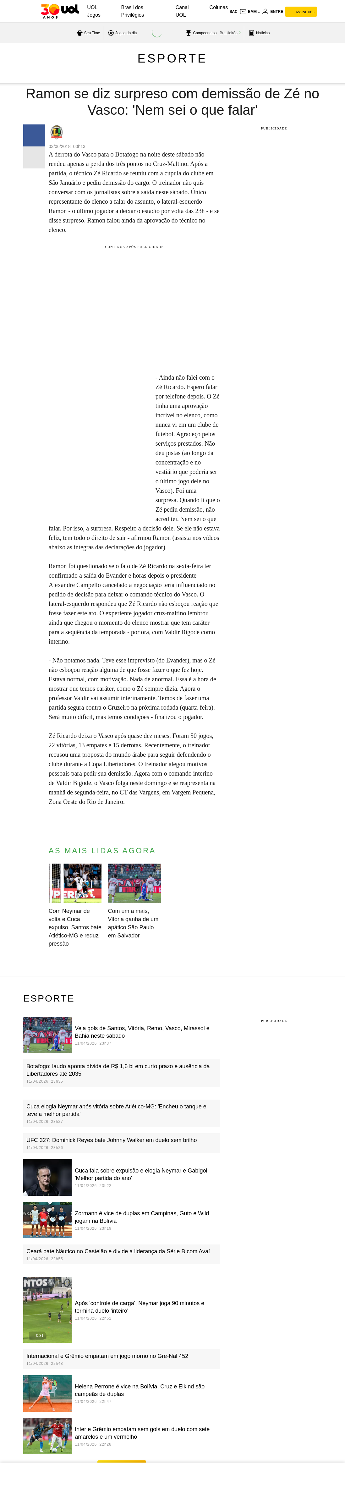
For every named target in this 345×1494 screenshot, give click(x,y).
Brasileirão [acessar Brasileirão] (229, 33)
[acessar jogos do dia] (122, 33)
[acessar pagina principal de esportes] (258, 33)
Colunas (219, 7)
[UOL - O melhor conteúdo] (59, 11)
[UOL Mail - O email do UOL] (249, 11)
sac (233, 11)
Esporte (173, 58)
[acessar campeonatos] (200, 33)
